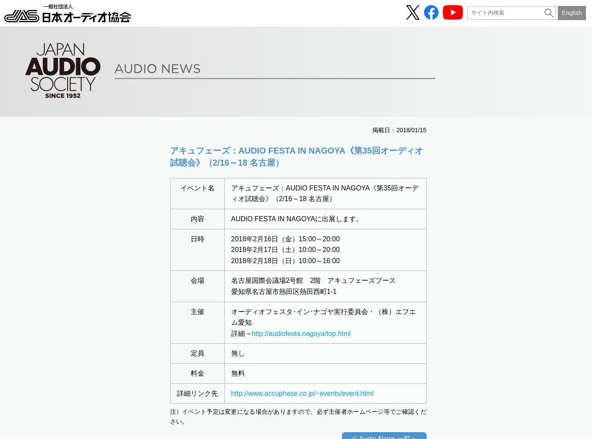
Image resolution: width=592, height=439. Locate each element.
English (572, 12)
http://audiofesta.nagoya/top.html (301, 333)
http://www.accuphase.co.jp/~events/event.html (302, 393)
